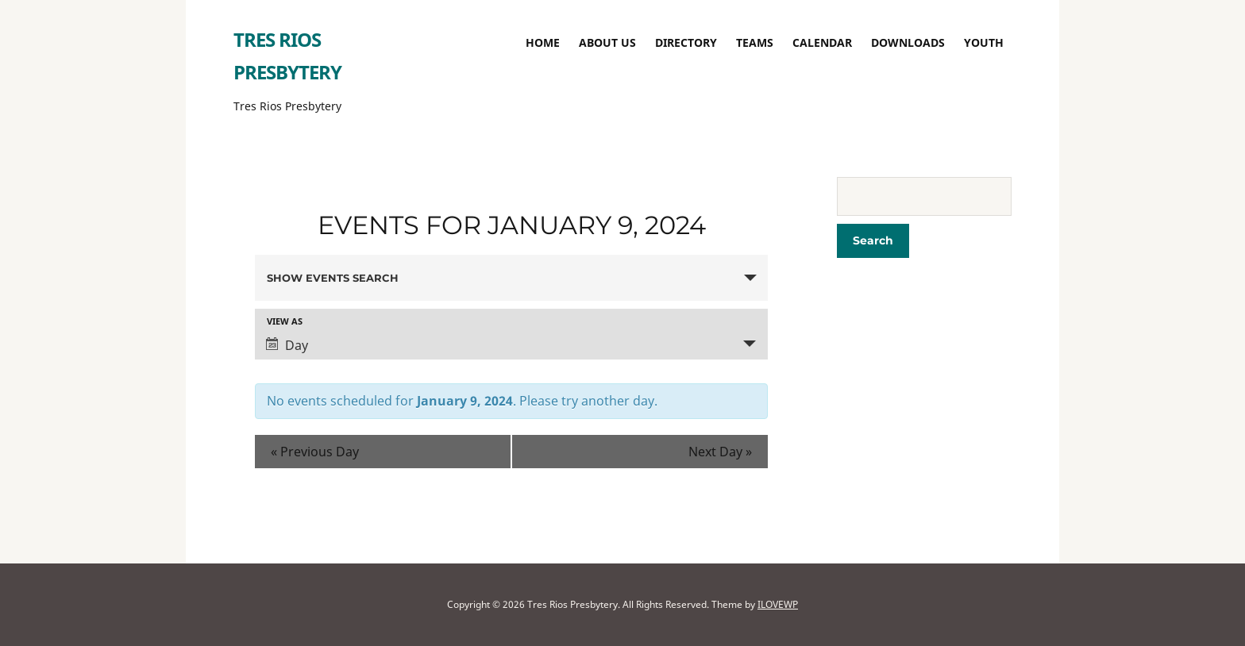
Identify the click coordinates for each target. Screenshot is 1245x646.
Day (287, 345)
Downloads (908, 42)
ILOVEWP (777, 604)
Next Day (720, 451)
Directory (686, 42)
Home (543, 42)
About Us (607, 42)
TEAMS (754, 42)
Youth (984, 42)
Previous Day (315, 451)
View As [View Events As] (285, 321)
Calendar (822, 42)
